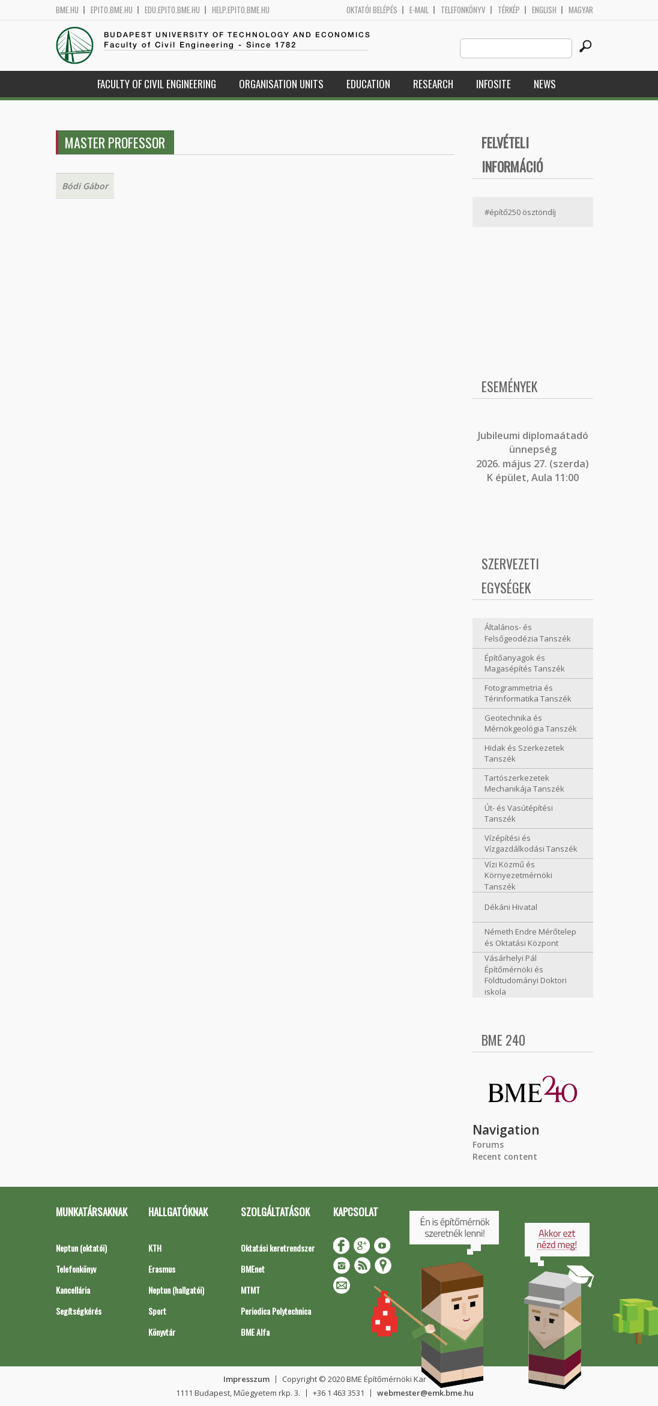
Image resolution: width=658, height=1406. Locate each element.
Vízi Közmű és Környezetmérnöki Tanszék (518, 875)
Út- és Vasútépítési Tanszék (518, 813)
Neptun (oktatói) (81, 1247)
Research (433, 83)
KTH (154, 1247)
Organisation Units (281, 83)
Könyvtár (161, 1332)
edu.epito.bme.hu (172, 10)
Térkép (509, 10)
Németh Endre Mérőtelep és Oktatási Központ (530, 937)
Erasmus (161, 1268)
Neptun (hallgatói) (176, 1289)
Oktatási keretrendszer (278, 1247)
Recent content (504, 1156)
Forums (488, 1144)
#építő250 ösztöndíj (520, 212)
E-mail (419, 10)
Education (368, 83)
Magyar (581, 10)
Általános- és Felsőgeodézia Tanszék (527, 633)
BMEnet (253, 1268)
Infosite (493, 83)
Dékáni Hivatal (510, 906)
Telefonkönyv (463, 10)
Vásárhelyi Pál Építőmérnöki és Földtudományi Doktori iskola (525, 975)
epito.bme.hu (112, 10)
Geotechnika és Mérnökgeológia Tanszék (530, 723)
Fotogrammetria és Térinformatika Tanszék (528, 693)
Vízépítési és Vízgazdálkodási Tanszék (531, 843)
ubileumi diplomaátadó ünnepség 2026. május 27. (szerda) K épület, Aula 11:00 (532, 456)
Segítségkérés (78, 1310)
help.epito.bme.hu (241, 10)
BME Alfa (255, 1332)
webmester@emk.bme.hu (425, 1392)
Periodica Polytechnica (276, 1310)
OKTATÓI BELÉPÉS (371, 10)
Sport (157, 1310)
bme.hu (67, 10)
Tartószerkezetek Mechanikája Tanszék (524, 783)
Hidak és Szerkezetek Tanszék (524, 753)
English (544, 10)
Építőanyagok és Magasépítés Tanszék (524, 663)
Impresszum (246, 1379)
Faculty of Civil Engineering (156, 83)
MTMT (250, 1289)
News (545, 83)
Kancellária (73, 1289)
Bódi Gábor (85, 186)
